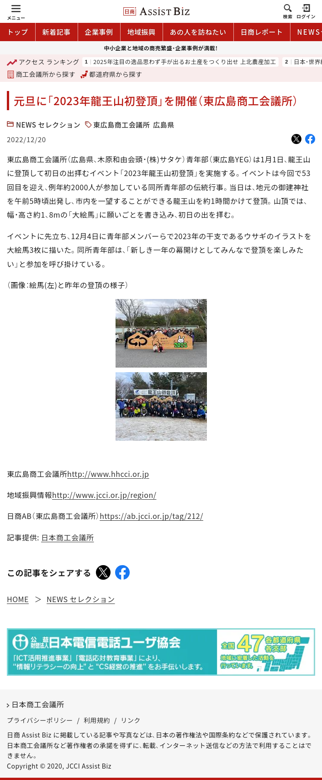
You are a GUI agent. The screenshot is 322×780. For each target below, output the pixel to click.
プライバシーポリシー (40, 720)
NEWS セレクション (48, 124)
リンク (131, 720)
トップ (17, 32)
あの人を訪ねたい (198, 32)
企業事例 (99, 32)
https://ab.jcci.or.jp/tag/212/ (151, 515)
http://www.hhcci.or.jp (108, 473)
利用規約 (97, 720)
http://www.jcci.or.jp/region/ (104, 494)
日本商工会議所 (67, 537)
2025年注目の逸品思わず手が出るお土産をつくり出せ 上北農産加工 (184, 62)
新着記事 (56, 32)
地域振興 (141, 32)
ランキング (43, 62)
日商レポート (262, 32)
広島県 (163, 124)
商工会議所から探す (41, 74)
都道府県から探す (111, 74)
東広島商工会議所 (121, 124)
